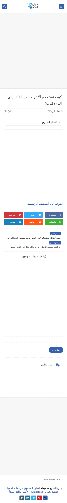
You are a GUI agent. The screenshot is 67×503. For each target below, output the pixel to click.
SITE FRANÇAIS (52, 479)
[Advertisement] (33, 52)
